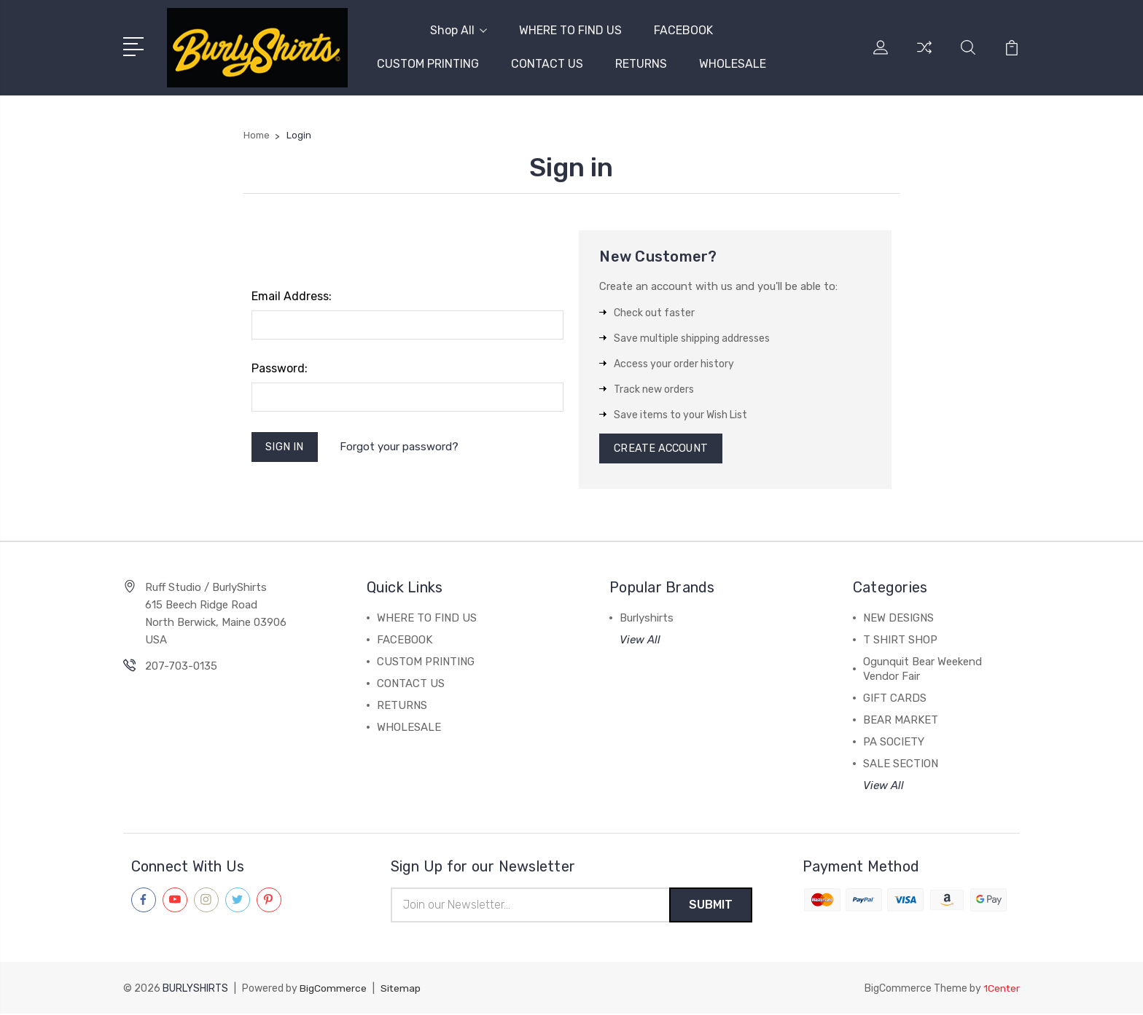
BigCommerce (333, 990)
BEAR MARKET (900, 720)
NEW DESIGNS (898, 618)
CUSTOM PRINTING (428, 63)
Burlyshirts (647, 618)
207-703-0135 (181, 666)
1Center (1001, 990)
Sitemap (401, 990)
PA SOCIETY (893, 742)
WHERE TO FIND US (570, 29)
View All (640, 640)
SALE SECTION (900, 764)
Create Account (663, 448)
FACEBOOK (683, 29)
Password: (279, 367)
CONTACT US (547, 63)
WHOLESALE (732, 63)
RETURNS (641, 63)
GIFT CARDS (895, 698)
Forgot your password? (401, 446)
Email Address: (291, 295)
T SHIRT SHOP (900, 640)
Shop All (458, 29)
